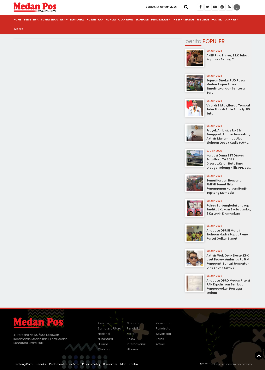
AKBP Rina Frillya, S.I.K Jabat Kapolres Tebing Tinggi (227, 57)
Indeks (18, 29)
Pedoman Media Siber (64, 364)
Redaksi (41, 364)
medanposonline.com (222, 364)
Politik (216, 19)
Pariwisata (163, 328)
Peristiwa (31, 19)
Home (17, 19)
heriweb (247, 364)
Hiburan (203, 19)
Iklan (123, 364)
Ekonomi (142, 19)
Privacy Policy (91, 364)
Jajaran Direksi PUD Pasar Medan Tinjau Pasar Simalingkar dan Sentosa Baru (226, 86)
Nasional (77, 19)
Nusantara (95, 19)
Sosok (131, 339)
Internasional (183, 19)
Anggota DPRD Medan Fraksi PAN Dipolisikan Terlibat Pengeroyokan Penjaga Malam (228, 286)
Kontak (133, 364)
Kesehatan (163, 323)
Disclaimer (110, 364)
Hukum (111, 19)
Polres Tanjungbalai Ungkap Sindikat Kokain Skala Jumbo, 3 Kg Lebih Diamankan (228, 209)
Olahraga (125, 19)
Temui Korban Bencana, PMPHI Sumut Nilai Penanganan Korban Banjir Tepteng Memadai (226, 186)
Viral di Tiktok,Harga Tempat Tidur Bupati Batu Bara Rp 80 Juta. (228, 109)
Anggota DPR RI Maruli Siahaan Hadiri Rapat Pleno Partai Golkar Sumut (227, 234)
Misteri (131, 334)
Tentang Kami (23, 364)
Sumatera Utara (53, 19)
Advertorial (163, 334)
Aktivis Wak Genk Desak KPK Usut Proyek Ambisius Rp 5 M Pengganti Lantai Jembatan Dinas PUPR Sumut (227, 261)
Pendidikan (159, 19)
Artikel (160, 344)
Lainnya (230, 19)
